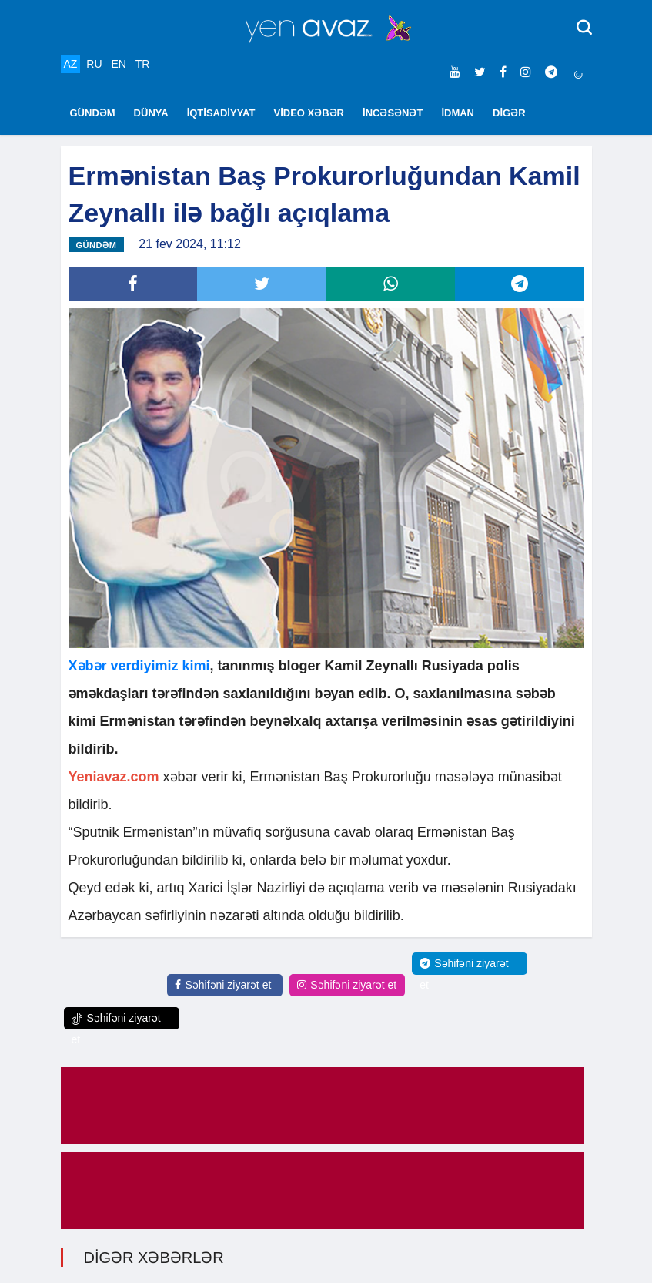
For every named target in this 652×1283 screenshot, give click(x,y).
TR (142, 64)
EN (118, 64)
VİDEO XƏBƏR (309, 113)
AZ (71, 64)
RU (94, 64)
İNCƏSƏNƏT (393, 113)
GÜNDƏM (92, 113)
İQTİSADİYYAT (221, 113)
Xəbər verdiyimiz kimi (139, 666)
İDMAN (457, 113)
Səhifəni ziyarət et (223, 985)
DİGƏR (509, 113)
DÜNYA (151, 113)
